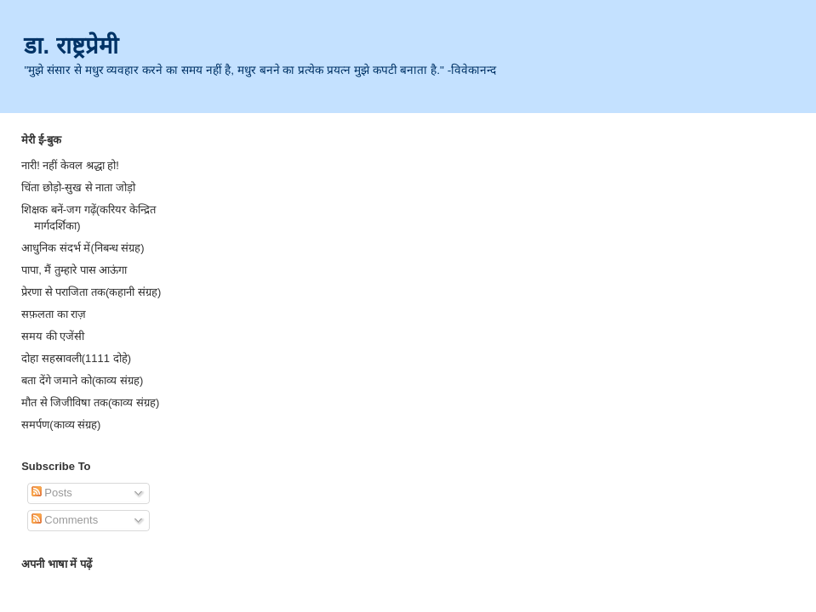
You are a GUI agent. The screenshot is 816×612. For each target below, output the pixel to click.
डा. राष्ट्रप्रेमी (70, 45)
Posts (51, 492)
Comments (64, 519)
